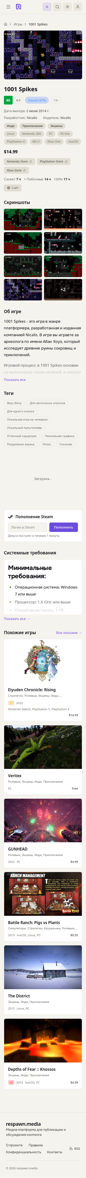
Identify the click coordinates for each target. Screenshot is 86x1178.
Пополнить (63, 527)
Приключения (32, 126)
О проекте (14, 1145)
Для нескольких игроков (47, 403)
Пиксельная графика (59, 436)
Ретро (47, 444)
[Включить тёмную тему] (67, 7)
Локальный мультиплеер (24, 428)
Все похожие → (69, 632)
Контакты (54, 1152)
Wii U (35, 141)
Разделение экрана (20, 444)
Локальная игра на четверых (27, 419)
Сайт (13, 188)
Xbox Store (16, 170)
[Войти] (77, 7)
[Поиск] (57, 7)
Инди (11, 126)
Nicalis (32, 117)
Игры (18, 24)
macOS (73, 141)
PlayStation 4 (16, 141)
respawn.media (23, 1123)
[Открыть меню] (8, 7)
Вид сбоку (14, 403)
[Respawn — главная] (19, 7)
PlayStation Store (54, 161)
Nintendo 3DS (31, 134)
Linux (10, 134)
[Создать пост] (47, 7)
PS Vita (65, 134)
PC (51, 134)
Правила (36, 1145)
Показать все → (17, 618)
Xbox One (54, 141)
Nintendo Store (19, 161)
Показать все (15, 379)
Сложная (65, 444)
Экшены (56, 126)
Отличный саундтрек (22, 436)
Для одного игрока (20, 411)
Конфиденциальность (23, 1152)
